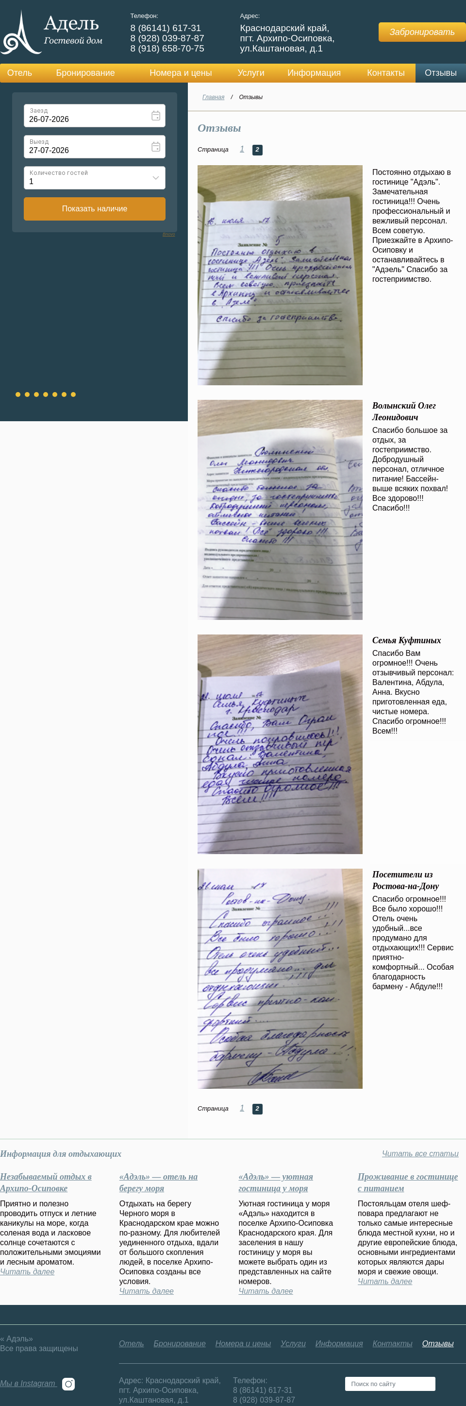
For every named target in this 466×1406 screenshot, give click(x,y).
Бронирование (85, 73)
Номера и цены (181, 73)
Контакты (386, 73)
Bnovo (169, 234)
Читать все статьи (420, 1153)
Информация (314, 73)
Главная (213, 97)
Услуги (250, 73)
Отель (19, 73)
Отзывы (441, 73)
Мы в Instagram (38, 1383)
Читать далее (27, 1272)
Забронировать (422, 32)
